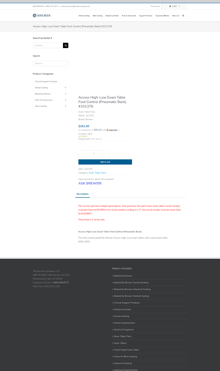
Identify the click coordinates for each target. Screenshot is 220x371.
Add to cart (105, 162)
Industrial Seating (123, 363)
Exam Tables (120, 343)
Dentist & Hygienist (124, 329)
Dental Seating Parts (124, 322)
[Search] (65, 45)
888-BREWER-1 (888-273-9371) (46, 6)
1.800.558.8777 (60, 282)
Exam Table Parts (97, 172)
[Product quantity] (94, 153)
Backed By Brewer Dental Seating (131, 282)
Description (83, 194)
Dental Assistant (122, 309)
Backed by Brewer (123, 275)
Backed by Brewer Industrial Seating (132, 289)
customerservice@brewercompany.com (75, 6)
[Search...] (48, 45)
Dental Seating (121, 316)
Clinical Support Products (127, 302)
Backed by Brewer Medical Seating (131, 296)
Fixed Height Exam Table (126, 349)
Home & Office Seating (125, 356)
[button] (183, 15)
